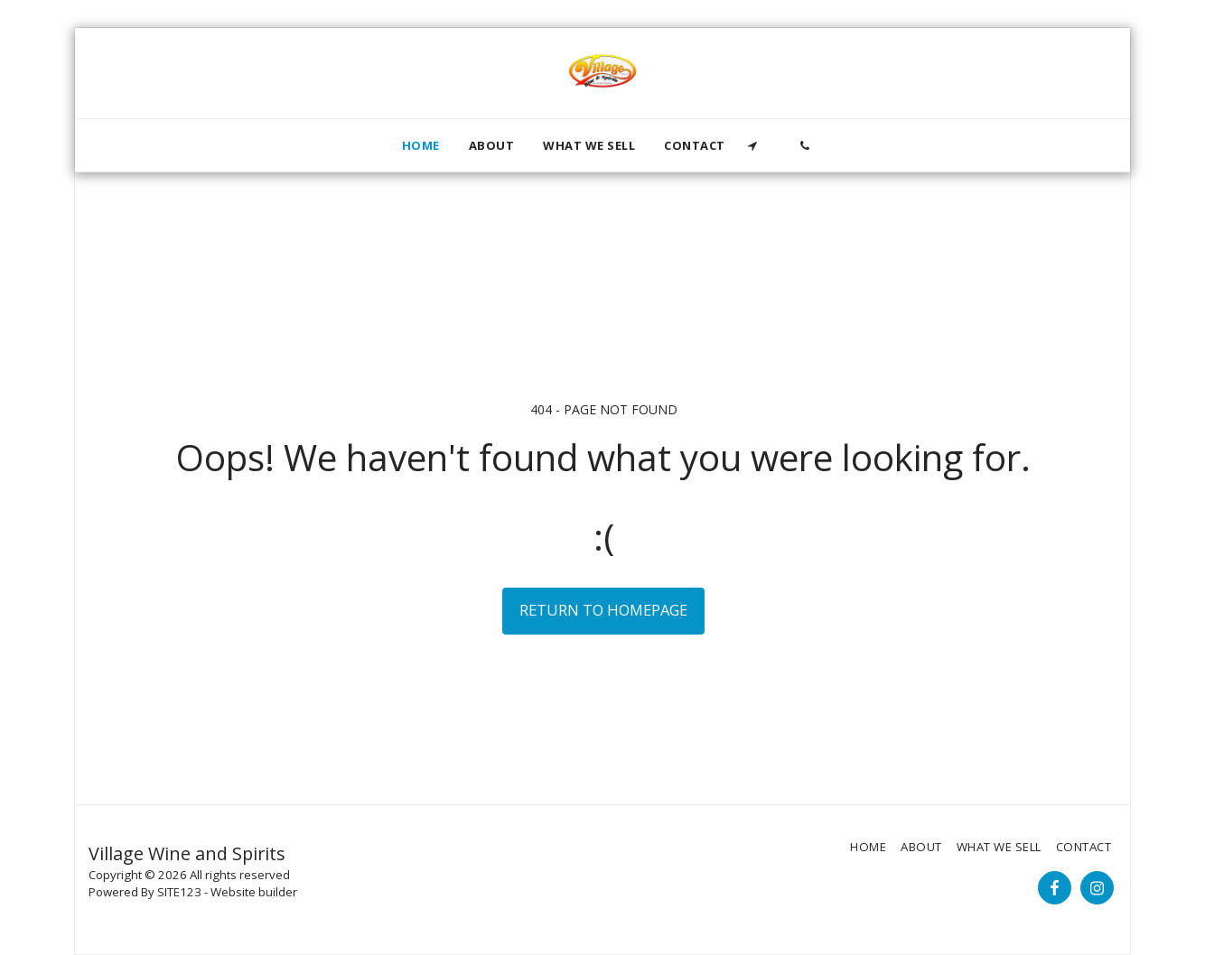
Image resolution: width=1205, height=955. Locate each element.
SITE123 (179, 892)
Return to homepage (603, 609)
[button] (753, 146)
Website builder (253, 892)
